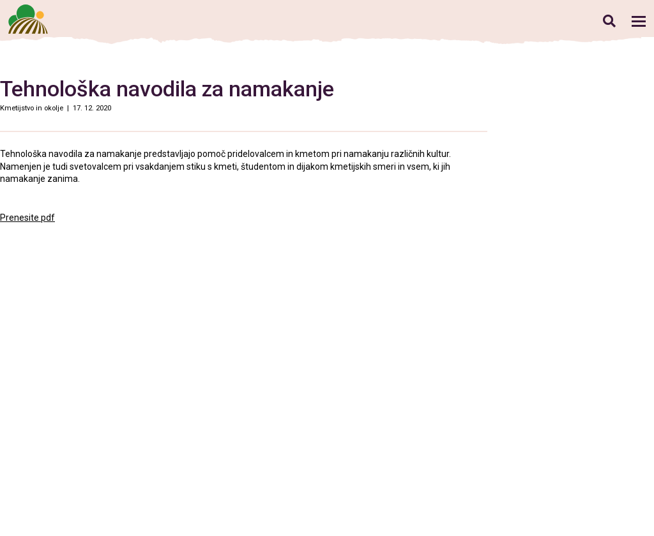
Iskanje (609, 20)
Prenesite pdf (27, 217)
